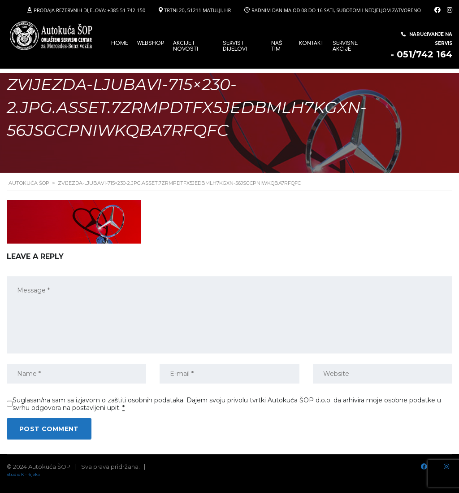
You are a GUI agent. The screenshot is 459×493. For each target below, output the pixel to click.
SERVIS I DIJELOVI (235, 46)
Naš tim (276, 46)
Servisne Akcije (345, 46)
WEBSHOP (150, 43)
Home (119, 43)
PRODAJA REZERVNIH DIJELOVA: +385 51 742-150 (89, 10)
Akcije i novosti (185, 46)
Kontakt (311, 43)
